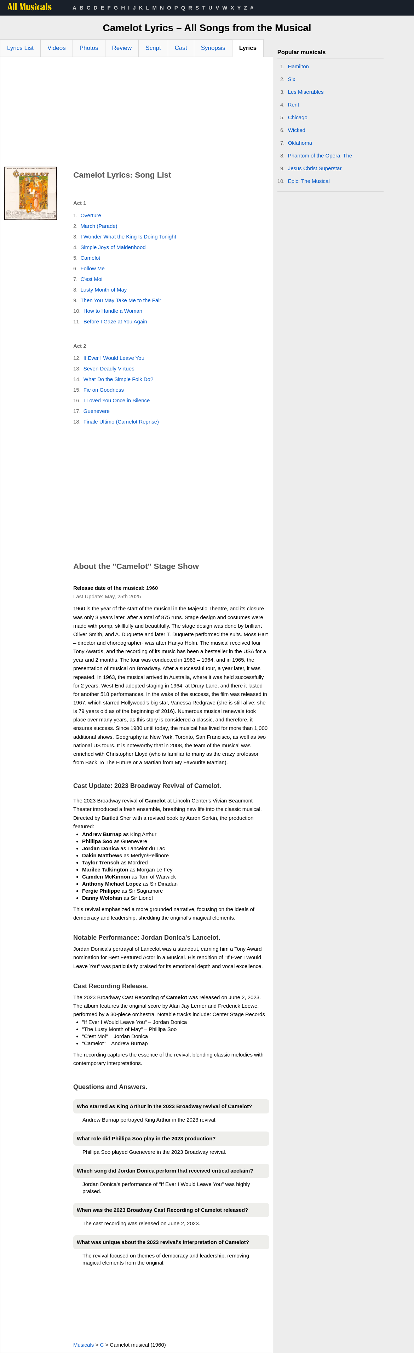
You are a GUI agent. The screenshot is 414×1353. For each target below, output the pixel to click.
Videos (56, 48)
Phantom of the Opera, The (320, 155)
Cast (181, 48)
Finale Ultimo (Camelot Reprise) (121, 422)
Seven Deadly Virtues (109, 368)
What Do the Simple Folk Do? (119, 379)
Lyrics (248, 48)
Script (153, 48)
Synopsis (213, 48)
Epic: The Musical (309, 181)
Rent (293, 105)
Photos (89, 48)
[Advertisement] (136, 113)
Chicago (297, 117)
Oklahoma (300, 143)
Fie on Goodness (104, 390)
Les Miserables (306, 92)
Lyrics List (20, 48)
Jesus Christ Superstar (315, 168)
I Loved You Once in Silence (117, 400)
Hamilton (298, 66)
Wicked (296, 130)
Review (122, 48)
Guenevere (97, 411)
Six (291, 79)
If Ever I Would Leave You (114, 358)
